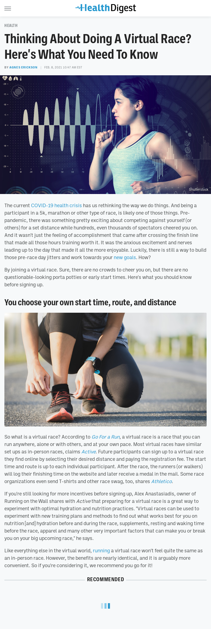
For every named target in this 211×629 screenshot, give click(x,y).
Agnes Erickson (23, 67)
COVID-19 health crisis (56, 205)
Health (11, 25)
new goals (125, 257)
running (101, 550)
